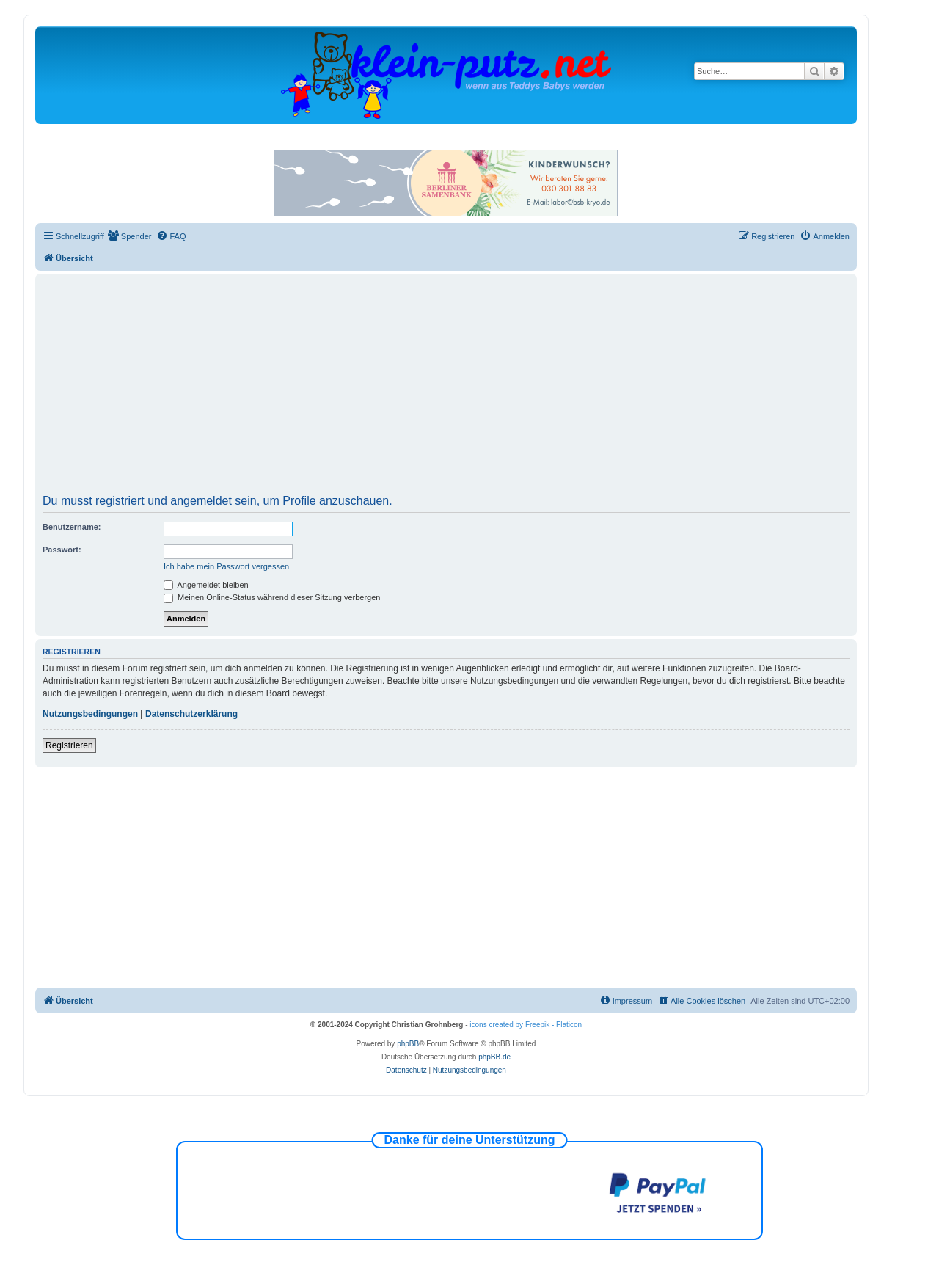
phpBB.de (494, 1057)
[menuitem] (130, 236)
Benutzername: (72, 526)
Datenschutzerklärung (191, 714)
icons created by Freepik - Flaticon (526, 1025)
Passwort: (62, 549)
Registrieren (69, 745)
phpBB (408, 1044)
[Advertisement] (446, 386)
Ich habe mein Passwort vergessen (226, 566)
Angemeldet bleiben (206, 584)
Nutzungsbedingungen (90, 714)
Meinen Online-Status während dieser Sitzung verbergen (272, 597)
